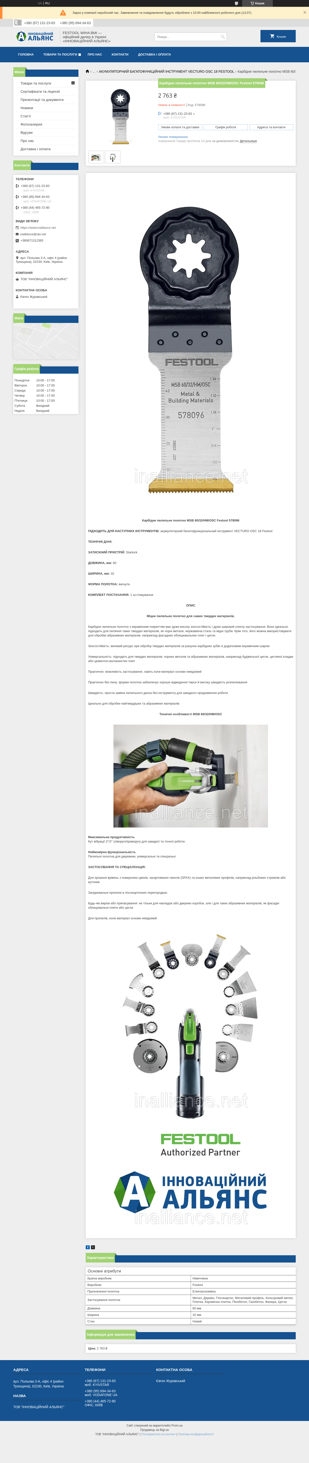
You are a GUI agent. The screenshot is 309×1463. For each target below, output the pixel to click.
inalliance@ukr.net (33, 234)
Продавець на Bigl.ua (154, 1430)
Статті (26, 116)
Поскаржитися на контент (158, 1434)
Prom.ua (177, 1425)
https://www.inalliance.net (38, 227)
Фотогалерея (31, 124)
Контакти (120, 54)
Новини (27, 108)
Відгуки (27, 132)
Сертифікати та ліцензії (40, 91)
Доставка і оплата (154, 54)
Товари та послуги (60, 54)
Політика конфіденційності (196, 1434)
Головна (26, 54)
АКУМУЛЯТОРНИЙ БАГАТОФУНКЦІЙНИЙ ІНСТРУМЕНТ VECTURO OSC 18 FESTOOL (166, 71)
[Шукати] (222, 37)
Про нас (95, 54)
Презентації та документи (42, 100)
